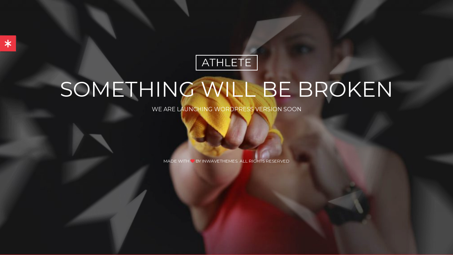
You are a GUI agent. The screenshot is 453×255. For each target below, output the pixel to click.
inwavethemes (219, 161)
